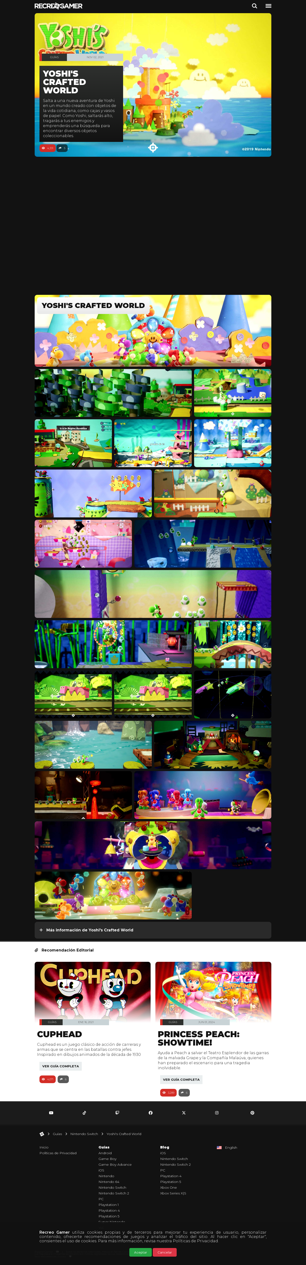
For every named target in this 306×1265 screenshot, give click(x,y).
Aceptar (140, 1252)
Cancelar (165, 1252)
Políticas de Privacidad (195, 1241)
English (231, 1147)
